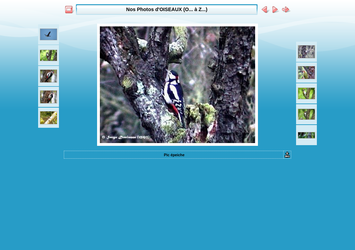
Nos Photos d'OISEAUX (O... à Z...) (167, 9)
